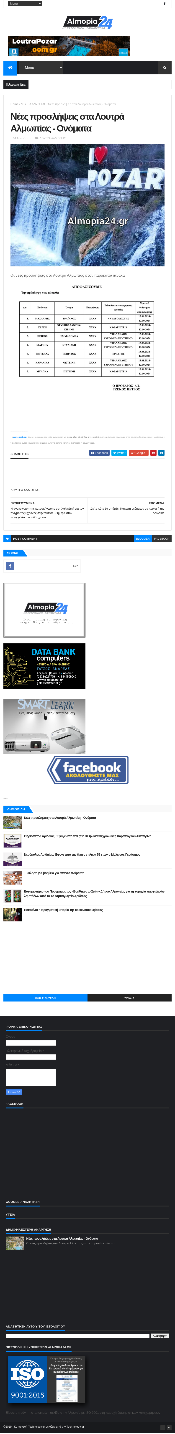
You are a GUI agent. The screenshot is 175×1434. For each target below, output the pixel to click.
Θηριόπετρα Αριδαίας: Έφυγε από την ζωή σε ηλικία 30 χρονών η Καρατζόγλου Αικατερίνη (87, 837)
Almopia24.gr (20, 437)
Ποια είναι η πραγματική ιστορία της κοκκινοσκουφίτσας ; (64, 910)
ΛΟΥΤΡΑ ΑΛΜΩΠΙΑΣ (33, 104)
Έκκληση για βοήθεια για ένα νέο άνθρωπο (54, 873)
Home (14, 104)
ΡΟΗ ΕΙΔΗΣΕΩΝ (45, 999)
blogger (142, 539)
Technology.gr (75, 1427)
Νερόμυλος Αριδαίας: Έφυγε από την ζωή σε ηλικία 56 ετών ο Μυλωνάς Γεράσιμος (82, 855)
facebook (161, 539)
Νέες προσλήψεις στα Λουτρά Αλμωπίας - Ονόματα (60, 818)
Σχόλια (129, 999)
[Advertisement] (87, 958)
